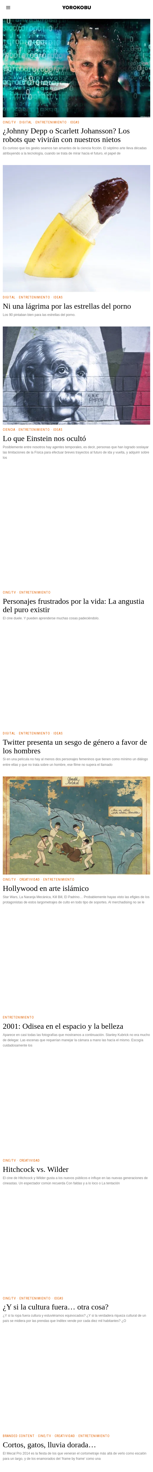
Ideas (74, 579)
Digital (25, 579)
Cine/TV (9, 579)
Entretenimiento (51, 579)
